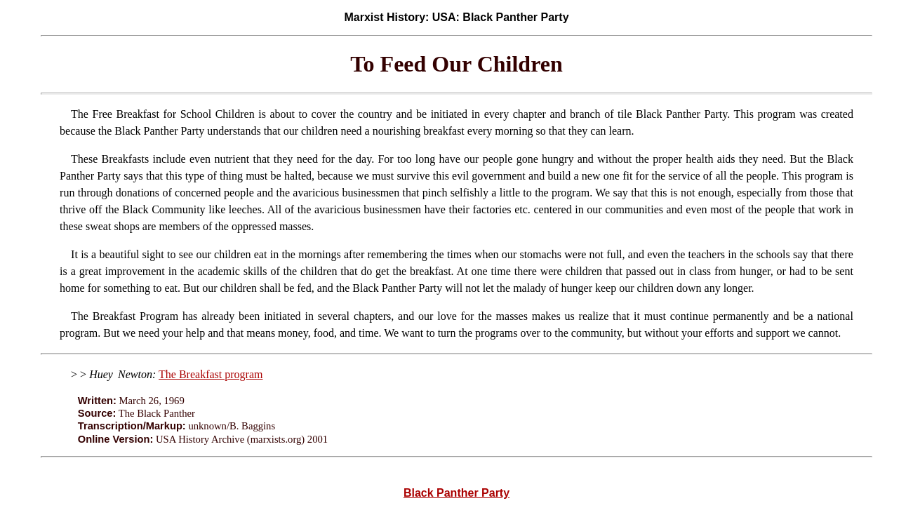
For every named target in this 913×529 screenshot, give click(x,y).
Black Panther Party (456, 493)
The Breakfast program (210, 374)
